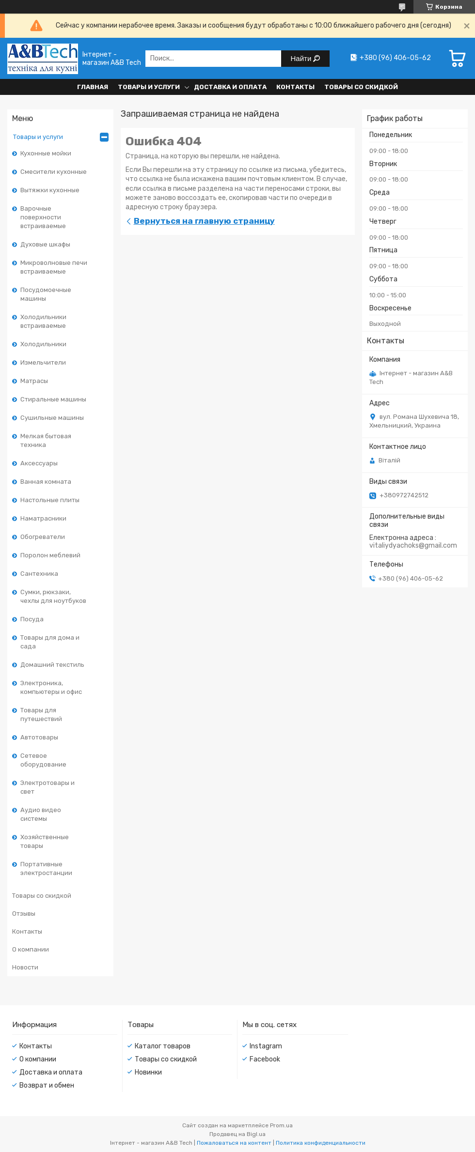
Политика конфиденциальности (320, 1142)
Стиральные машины (53, 399)
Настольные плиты (49, 500)
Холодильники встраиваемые (43, 321)
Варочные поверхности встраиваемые (43, 217)
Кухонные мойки (45, 153)
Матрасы (34, 380)
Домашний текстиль (52, 664)
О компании (30, 949)
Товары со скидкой (361, 87)
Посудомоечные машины (45, 294)
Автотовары (39, 737)
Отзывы (23, 913)
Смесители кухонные (53, 171)
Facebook (265, 1059)
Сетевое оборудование (43, 760)
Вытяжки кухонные (49, 190)
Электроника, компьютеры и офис (51, 687)
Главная (92, 87)
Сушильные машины (52, 417)
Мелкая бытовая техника (45, 440)
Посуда (32, 619)
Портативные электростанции (46, 868)
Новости (25, 967)
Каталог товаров (162, 1046)
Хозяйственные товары (44, 841)
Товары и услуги (149, 87)
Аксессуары (39, 463)
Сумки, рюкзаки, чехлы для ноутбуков (53, 596)
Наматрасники (43, 518)
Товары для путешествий (41, 714)
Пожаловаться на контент (234, 1142)
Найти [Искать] (302, 58)
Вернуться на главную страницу (204, 221)
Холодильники (43, 344)
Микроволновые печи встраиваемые (53, 267)
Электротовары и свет (47, 787)
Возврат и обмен (46, 1085)
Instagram (266, 1046)
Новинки (148, 1072)
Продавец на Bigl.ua (237, 1134)
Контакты (295, 87)
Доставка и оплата (230, 87)
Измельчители (43, 362)
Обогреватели (42, 536)
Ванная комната (45, 481)
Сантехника (39, 573)
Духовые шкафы (45, 244)
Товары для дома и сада (49, 642)
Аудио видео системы (40, 814)
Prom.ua (281, 1125)
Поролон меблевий (50, 555)
